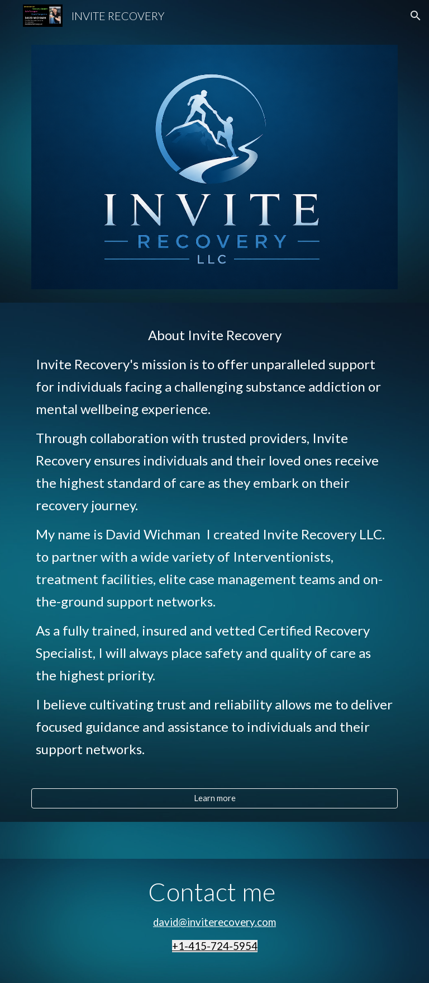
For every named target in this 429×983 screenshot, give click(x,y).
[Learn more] (214, 798)
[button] (415, 15)
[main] (214, 552)
